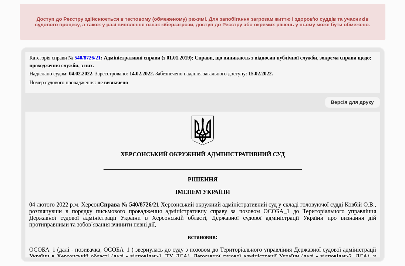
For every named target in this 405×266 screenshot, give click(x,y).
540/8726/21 (87, 58)
